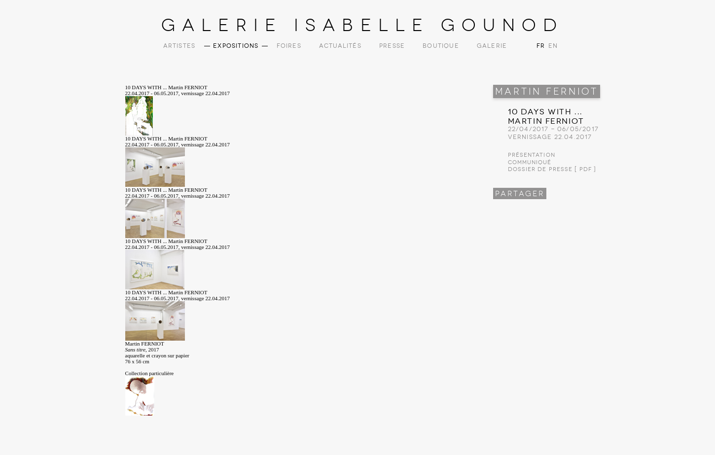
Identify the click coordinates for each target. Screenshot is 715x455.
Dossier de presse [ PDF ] (552, 169)
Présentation (531, 155)
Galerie (492, 46)
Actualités (340, 46)
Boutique (441, 46)
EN (552, 46)
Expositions (235, 46)
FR (540, 46)
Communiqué (530, 162)
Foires (289, 46)
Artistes (179, 46)
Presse (392, 46)
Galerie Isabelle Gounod (362, 25)
